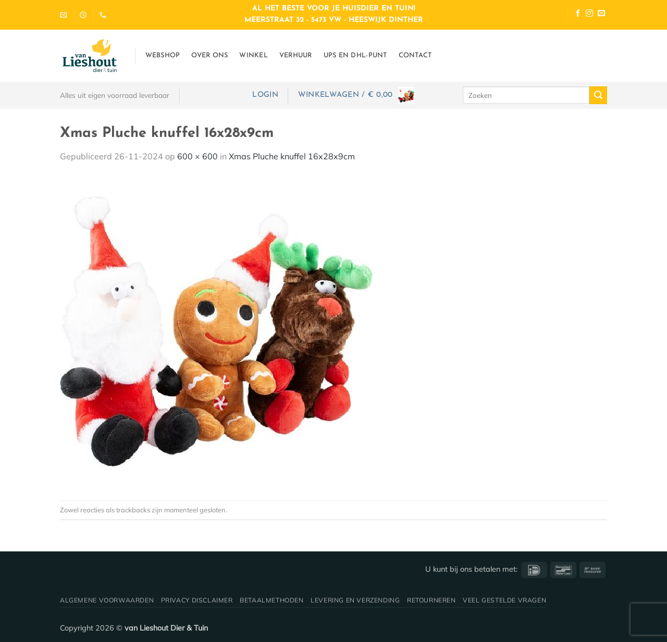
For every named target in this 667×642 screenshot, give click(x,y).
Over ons (209, 55)
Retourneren (431, 600)
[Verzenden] (598, 95)
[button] (265, 95)
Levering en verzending (355, 600)
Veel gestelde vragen (504, 600)
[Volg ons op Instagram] (589, 14)
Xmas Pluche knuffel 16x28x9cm (292, 156)
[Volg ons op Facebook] (578, 14)
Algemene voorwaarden (107, 600)
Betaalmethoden (272, 600)
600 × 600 (197, 156)
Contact (415, 55)
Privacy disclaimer (197, 600)
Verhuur (295, 55)
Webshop (162, 55)
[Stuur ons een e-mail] (601, 14)
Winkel (253, 55)
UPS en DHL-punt (355, 55)
